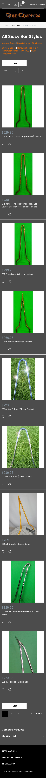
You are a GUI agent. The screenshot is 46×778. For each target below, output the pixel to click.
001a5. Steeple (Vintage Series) (17, 341)
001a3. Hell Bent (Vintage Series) (17, 274)
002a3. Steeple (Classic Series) (16, 544)
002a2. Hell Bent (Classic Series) (17, 476)
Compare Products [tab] (13, 729)
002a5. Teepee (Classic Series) (17, 681)
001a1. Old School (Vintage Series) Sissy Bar (22, 136)
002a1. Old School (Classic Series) (18, 409)
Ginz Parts (16, 25)
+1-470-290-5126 (37, 4)
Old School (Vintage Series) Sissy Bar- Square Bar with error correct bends (20, 205)
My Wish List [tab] (9, 736)
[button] (3, 144)
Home (7, 25)
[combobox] (10, 70)
